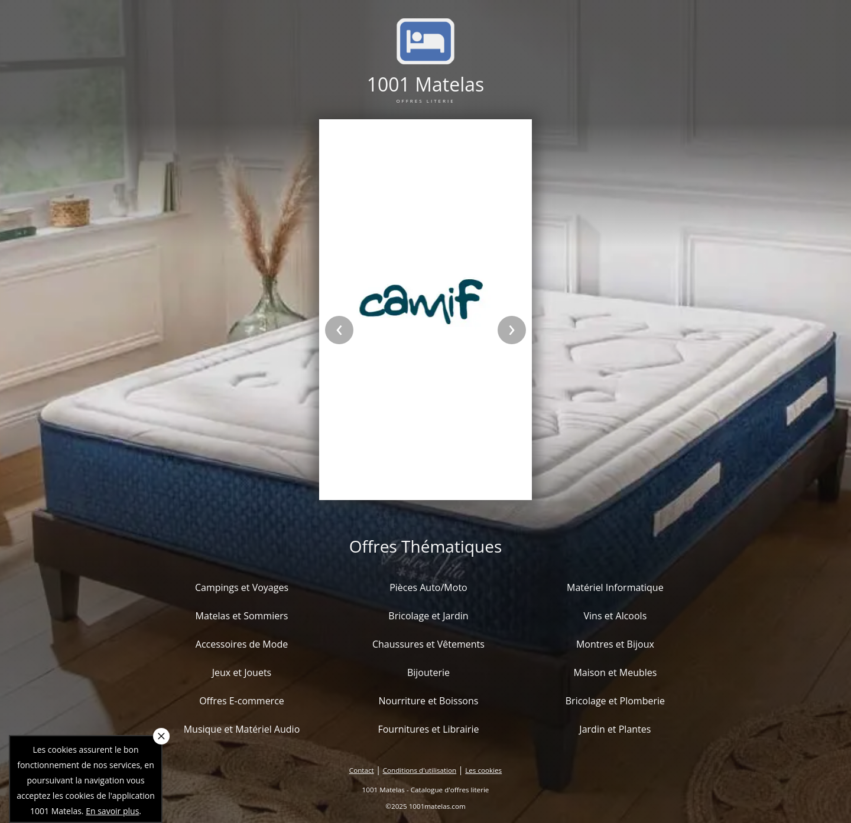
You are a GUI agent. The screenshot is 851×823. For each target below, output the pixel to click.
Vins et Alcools (615, 615)
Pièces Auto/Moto (428, 587)
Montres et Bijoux (615, 644)
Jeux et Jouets (242, 672)
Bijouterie (428, 672)
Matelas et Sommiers (242, 615)
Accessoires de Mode (242, 644)
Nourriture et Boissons (428, 700)
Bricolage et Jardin (428, 615)
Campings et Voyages (241, 587)
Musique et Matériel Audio (242, 729)
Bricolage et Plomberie (615, 700)
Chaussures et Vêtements (428, 644)
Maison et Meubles (615, 672)
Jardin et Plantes (615, 729)
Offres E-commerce (241, 700)
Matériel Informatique (615, 587)
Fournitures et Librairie (428, 729)
